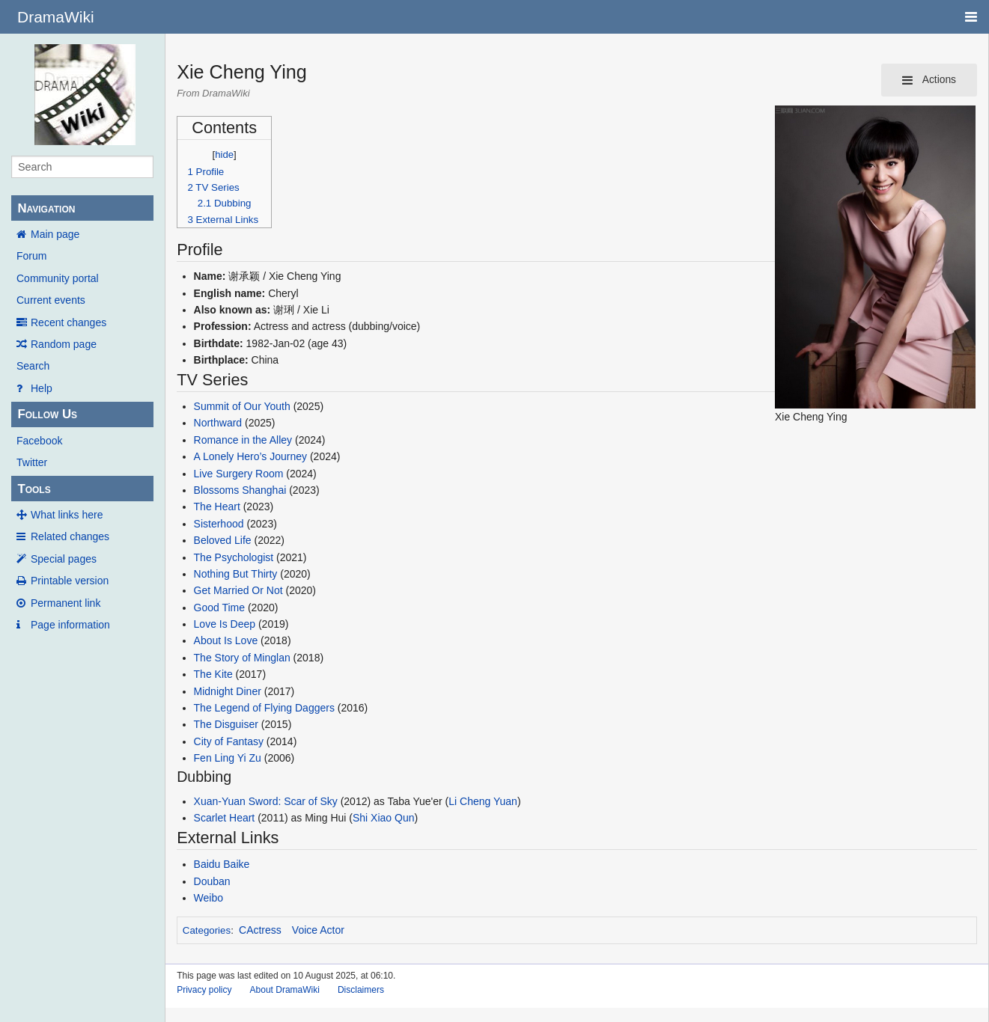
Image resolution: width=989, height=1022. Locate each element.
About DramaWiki (285, 990)
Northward (218, 423)
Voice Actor (318, 930)
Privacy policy (204, 990)
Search (32, 366)
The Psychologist (234, 557)
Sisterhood (219, 524)
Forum (31, 256)
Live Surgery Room (239, 474)
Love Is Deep (225, 624)
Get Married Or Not (240, 590)
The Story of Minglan (242, 658)
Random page (64, 344)
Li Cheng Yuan (482, 801)
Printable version (70, 581)
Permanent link (65, 603)
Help (41, 388)
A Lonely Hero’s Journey (251, 456)
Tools (33, 489)
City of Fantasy (229, 741)
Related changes (70, 536)
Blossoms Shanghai (240, 490)
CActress (260, 930)
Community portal (57, 278)
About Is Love (226, 640)
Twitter (31, 462)
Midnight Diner (227, 691)
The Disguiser (226, 724)
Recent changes (68, 322)
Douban (212, 881)
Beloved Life (223, 540)
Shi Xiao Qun (384, 818)
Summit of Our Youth (242, 406)
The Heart (217, 506)
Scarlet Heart (224, 818)
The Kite (213, 674)
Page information (70, 625)
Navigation (46, 208)
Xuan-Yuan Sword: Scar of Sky (266, 801)
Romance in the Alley (243, 440)
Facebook (39, 441)
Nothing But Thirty (236, 574)
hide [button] (224, 154)
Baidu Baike (222, 864)
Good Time (219, 607)
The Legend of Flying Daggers (264, 708)
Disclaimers (361, 990)
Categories (207, 930)
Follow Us (47, 414)
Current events (50, 300)
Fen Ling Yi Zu (227, 758)
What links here (67, 515)
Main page (55, 234)
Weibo (208, 898)
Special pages (64, 559)
